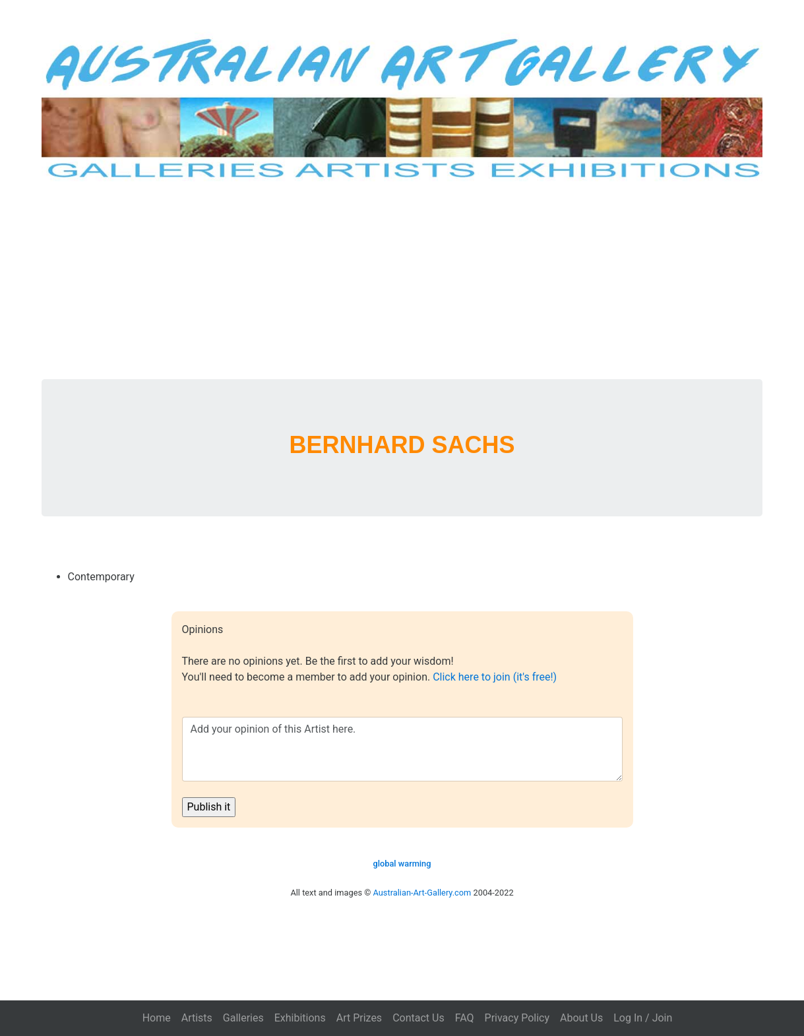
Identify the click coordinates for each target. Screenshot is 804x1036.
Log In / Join (642, 1018)
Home (156, 1018)
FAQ (464, 1018)
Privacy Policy (517, 1018)
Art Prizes (359, 1018)
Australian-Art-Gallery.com (422, 893)
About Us (581, 1018)
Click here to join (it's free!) (495, 677)
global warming (402, 863)
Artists (196, 1018)
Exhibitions (300, 1018)
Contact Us (418, 1018)
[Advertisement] (402, 280)
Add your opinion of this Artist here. (402, 749)
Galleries (243, 1018)
